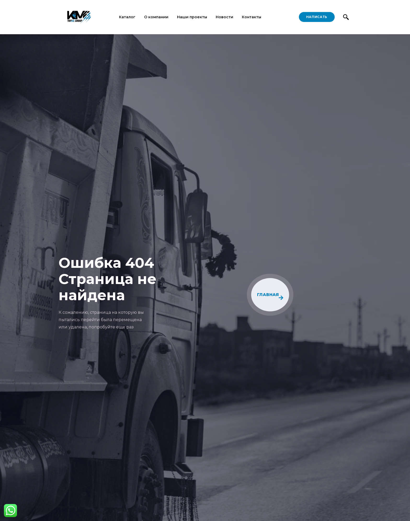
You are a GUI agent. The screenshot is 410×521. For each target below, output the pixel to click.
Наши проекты (192, 17)
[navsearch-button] (346, 17)
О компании (156, 17)
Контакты (251, 17)
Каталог (127, 17)
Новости (224, 17)
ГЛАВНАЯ (270, 296)
